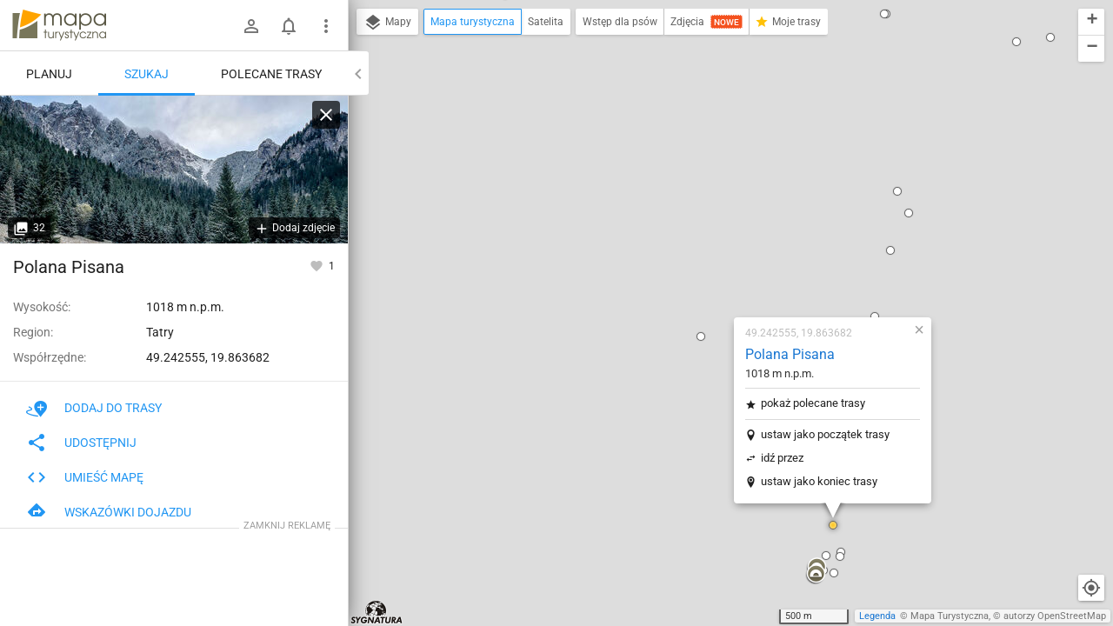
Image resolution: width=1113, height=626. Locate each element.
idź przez (679, 245)
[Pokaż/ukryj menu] (326, 26)
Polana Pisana (687, 142)
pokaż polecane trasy (710, 190)
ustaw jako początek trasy (722, 222)
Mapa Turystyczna (949, 616)
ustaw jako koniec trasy (716, 269)
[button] (454, 474)
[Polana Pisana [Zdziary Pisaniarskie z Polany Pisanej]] (174, 169)
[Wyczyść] (326, 115)
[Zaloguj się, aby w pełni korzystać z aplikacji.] (318, 265)
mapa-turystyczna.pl (59, 25)
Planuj (49, 74)
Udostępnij (81, 442)
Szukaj (146, 74)
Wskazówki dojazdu (108, 512)
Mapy (387, 22)
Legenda (877, 616)
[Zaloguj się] (251, 26)
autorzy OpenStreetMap (1054, 616)
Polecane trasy (271, 74)
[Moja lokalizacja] (1091, 588)
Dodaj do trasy (94, 407)
